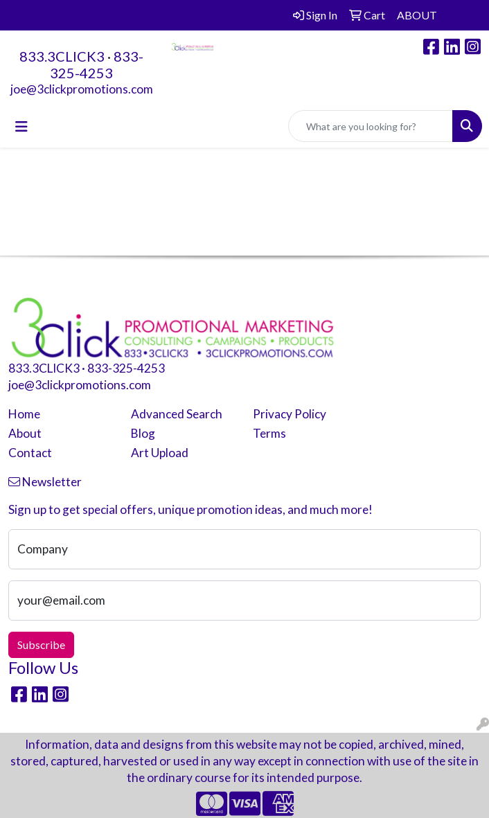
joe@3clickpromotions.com (81, 89)
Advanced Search (176, 414)
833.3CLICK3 (62, 56)
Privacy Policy (289, 414)
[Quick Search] (370, 126)
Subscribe (41, 644)
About (25, 433)
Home (24, 414)
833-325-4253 (96, 64)
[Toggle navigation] (21, 126)
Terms (269, 433)
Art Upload (159, 452)
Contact (30, 452)
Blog (143, 433)
